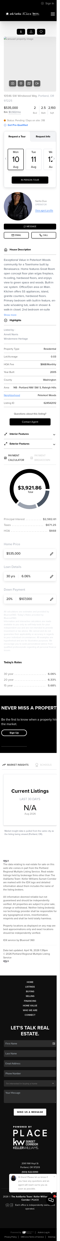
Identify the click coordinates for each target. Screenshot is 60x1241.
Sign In (47, 3)
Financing (30, 1001)
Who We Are (30, 1010)
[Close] (54, 1208)
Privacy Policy (10, 1237)
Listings (30, 986)
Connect (30, 1015)
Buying (30, 991)
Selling (30, 996)
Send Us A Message (30, 1112)
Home (30, 982)
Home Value (30, 1005)
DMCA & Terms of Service (32, 1237)
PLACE (35, 1199)
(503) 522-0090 (30, 1172)
